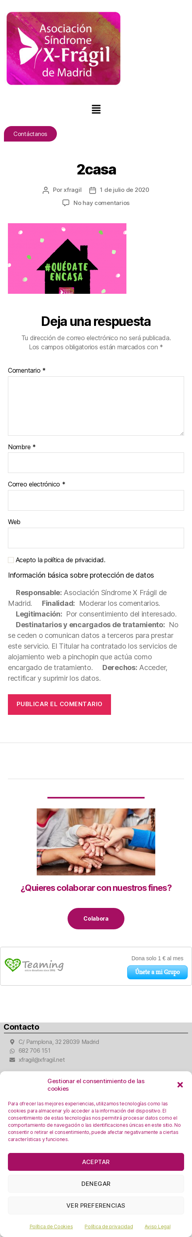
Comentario (27, 370)
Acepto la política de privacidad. (56, 560)
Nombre (22, 447)
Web (14, 522)
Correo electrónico (37, 484)
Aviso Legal (157, 1226)
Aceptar (96, 1162)
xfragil (72, 189)
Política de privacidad (109, 1226)
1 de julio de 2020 (124, 189)
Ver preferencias (96, 1205)
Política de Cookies (51, 1226)
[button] (180, 1085)
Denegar (96, 1183)
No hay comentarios (101, 203)
